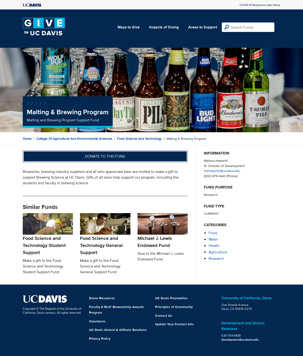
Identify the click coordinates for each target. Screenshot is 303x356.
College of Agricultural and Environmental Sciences (74, 138)
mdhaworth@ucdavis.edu (222, 170)
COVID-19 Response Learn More (260, 5)
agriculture (218, 252)
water (213, 239)
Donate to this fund (105, 156)
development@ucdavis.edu (240, 339)
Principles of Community (174, 306)
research (216, 258)
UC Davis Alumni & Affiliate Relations (118, 329)
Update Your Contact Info (174, 324)
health (214, 245)
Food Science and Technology (139, 138)
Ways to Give (128, 27)
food (213, 233)
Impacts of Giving (164, 27)
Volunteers (97, 321)
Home (27, 138)
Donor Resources (102, 298)
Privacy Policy (99, 338)
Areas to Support (202, 27)
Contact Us (163, 315)
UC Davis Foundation (171, 298)
